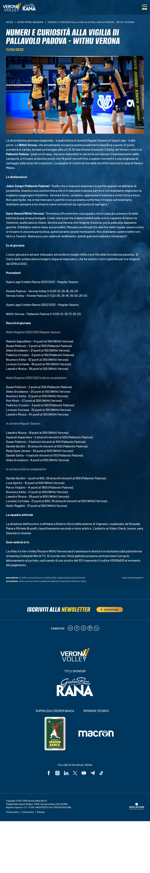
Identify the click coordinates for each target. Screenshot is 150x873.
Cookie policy (28, 812)
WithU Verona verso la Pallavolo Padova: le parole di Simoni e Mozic (52, 581)
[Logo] (12, 7)
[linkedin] (70, 628)
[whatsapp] (96, 628)
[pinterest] (90, 628)
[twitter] (83, 628)
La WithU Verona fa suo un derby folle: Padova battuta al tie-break (52, 577)
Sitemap (40, 812)
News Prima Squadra (30, 22)
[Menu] (144, 7)
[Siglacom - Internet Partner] (136, 809)
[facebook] (76, 628)
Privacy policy (12, 812)
